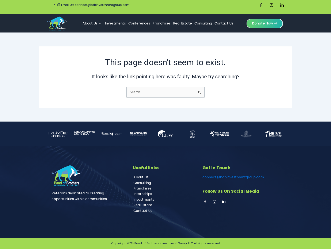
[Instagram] (216, 202)
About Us (92, 22)
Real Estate (182, 22)
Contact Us (223, 22)
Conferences (139, 22)
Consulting (203, 22)
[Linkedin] (225, 202)
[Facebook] (206, 202)
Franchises (162, 22)
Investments (115, 22)
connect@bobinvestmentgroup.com (233, 177)
